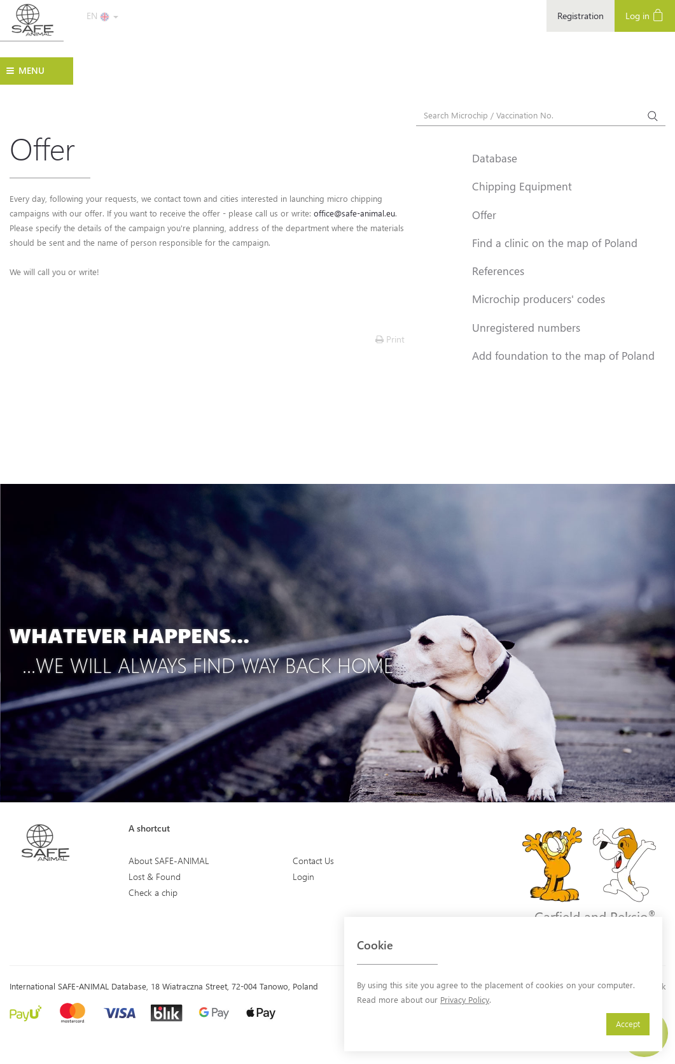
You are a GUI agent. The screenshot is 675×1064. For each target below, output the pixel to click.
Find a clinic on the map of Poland (554, 243)
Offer (484, 215)
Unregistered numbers (526, 327)
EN (102, 16)
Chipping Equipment (522, 186)
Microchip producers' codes (538, 299)
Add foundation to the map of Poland (563, 355)
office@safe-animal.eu (354, 213)
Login (303, 876)
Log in (644, 15)
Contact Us (313, 861)
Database (494, 158)
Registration (580, 16)
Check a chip (153, 892)
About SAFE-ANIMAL (169, 861)
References (498, 271)
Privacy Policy (464, 999)
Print (390, 339)
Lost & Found (155, 876)
